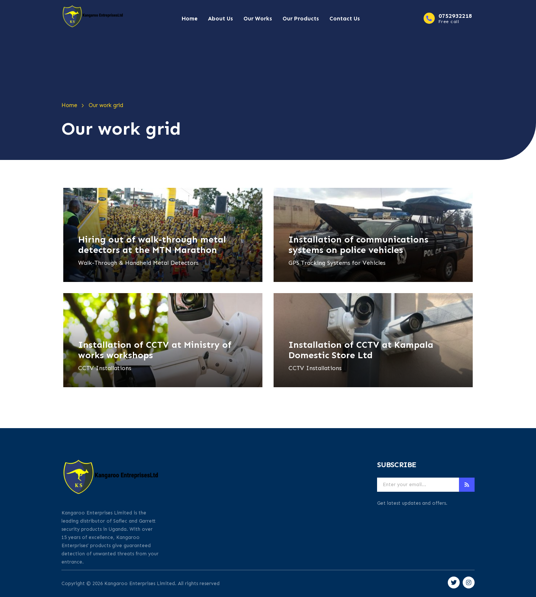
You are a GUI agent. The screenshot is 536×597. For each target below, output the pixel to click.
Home (190, 18)
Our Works (257, 18)
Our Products (301, 18)
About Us (220, 18)
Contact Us (344, 18)
